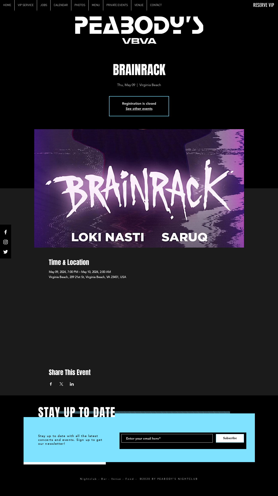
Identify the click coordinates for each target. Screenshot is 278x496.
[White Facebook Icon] (6, 232)
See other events (139, 109)
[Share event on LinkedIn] (72, 384)
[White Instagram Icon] (6, 242)
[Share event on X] (61, 384)
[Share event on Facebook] (51, 384)
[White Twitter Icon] (6, 252)
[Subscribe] (230, 438)
